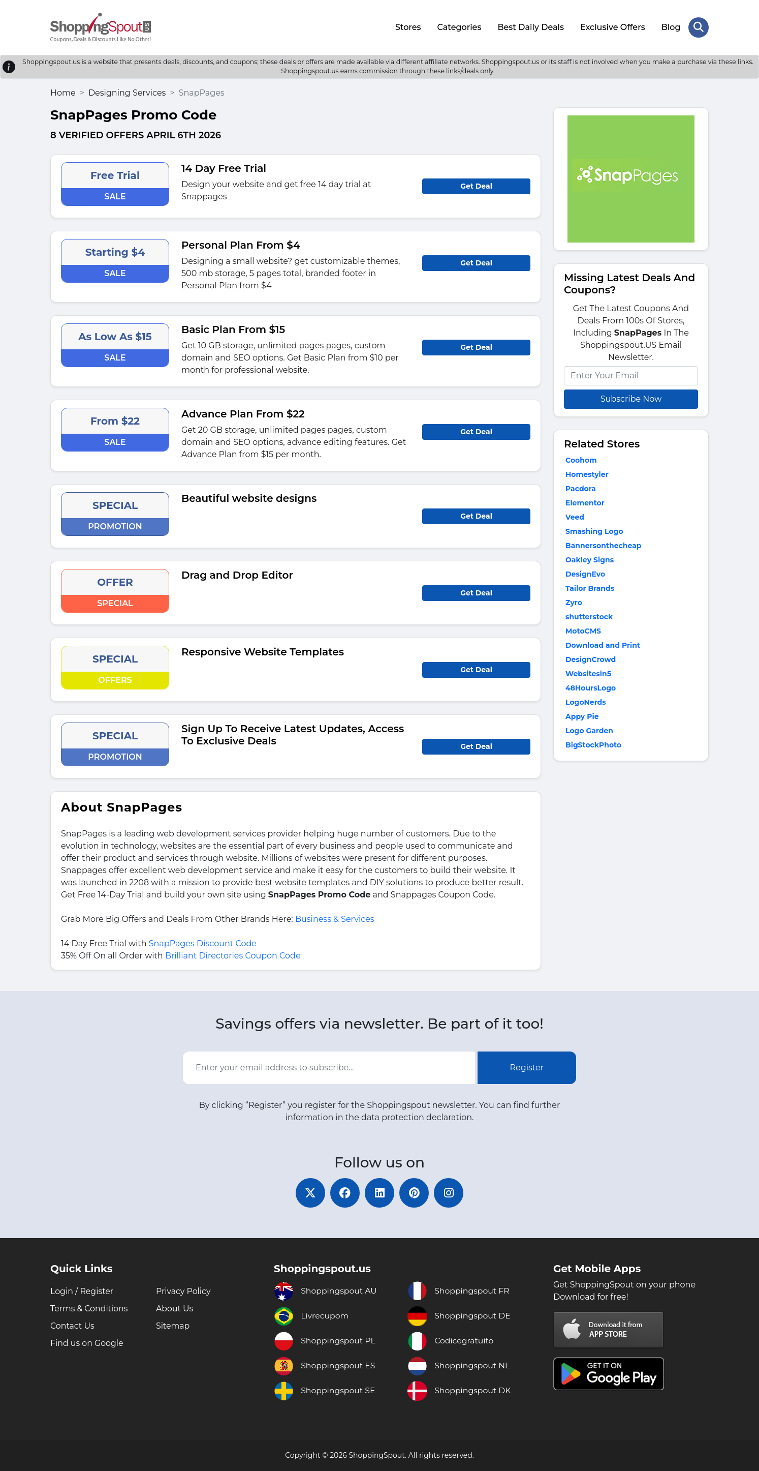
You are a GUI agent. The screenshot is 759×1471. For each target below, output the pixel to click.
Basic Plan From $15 (233, 328)
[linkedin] (379, 1192)
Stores (408, 27)
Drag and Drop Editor (237, 574)
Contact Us (72, 1326)
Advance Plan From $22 (243, 413)
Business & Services (334, 918)
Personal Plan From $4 (240, 244)
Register (527, 1067)
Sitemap (173, 1326)
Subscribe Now (630, 398)
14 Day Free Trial (223, 167)
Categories (459, 27)
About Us (175, 1308)
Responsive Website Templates (262, 651)
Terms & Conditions (89, 1308)
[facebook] (344, 1192)
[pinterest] (415, 1192)
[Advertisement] (631, 836)
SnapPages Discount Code (203, 942)
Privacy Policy (183, 1291)
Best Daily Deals (530, 27)
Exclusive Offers (612, 27)
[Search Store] (698, 27)
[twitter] (308, 1192)
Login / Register (82, 1291)
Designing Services (127, 92)
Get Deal (476, 185)
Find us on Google (87, 1343)
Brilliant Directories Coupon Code (233, 954)
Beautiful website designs (249, 497)
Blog (670, 27)
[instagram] (450, 1192)
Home (63, 92)
